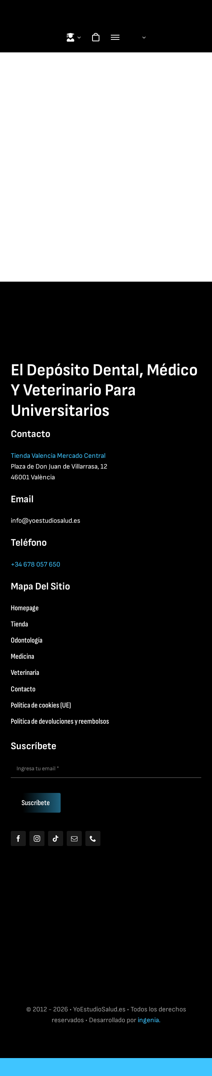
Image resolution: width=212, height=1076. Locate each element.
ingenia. (149, 1020)
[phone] (92, 838)
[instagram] (36, 838)
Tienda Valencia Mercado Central (58, 456)
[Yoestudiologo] (106, 7)
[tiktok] (55, 838)
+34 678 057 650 (35, 564)
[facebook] (18, 838)
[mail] (74, 838)
